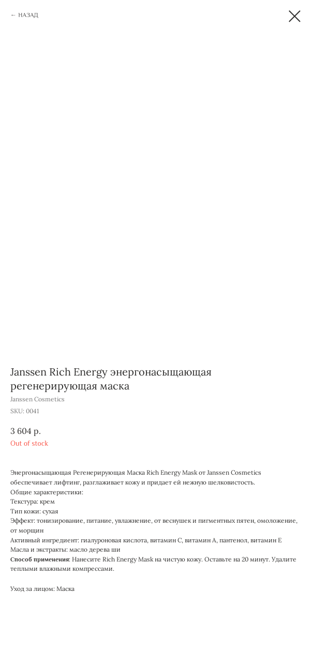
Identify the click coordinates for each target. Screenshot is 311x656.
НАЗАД (28, 15)
